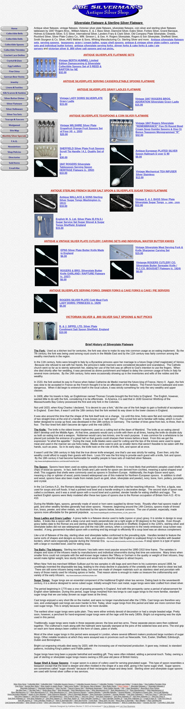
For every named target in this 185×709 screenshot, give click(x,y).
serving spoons (49, 42)
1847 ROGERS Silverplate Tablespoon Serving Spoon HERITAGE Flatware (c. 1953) (77, 167)
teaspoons (67, 42)
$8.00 (139, 156)
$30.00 (63, 157)
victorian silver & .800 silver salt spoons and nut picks (81, 48)
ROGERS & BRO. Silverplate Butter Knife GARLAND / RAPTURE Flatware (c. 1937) (82, 273)
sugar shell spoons (112, 42)
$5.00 (63, 306)
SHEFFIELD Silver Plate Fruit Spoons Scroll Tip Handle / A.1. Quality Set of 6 (82, 151)
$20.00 (64, 134)
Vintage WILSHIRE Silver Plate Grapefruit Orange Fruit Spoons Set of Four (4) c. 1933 (81, 128)
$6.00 (139, 271)
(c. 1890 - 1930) (172, 202)
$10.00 (63, 173)
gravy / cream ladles (87, 42)
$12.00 (140, 177)
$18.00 (63, 206)
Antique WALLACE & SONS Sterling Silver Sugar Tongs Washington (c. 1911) (81, 200)
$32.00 (62, 72)
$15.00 (60, 228)
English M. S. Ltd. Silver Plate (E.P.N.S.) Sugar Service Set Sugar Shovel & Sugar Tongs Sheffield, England (80, 222)
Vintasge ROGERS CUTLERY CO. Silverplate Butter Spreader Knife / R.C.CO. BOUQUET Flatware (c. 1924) (158, 265)
